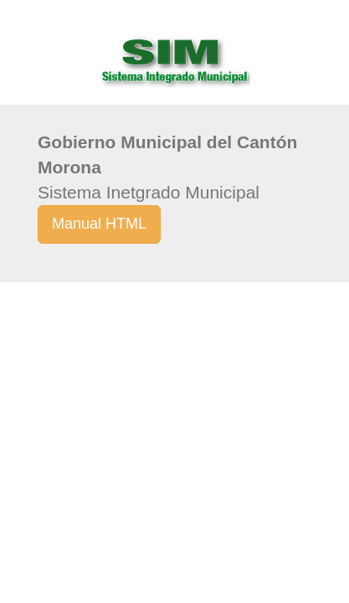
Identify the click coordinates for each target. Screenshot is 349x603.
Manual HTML (99, 223)
